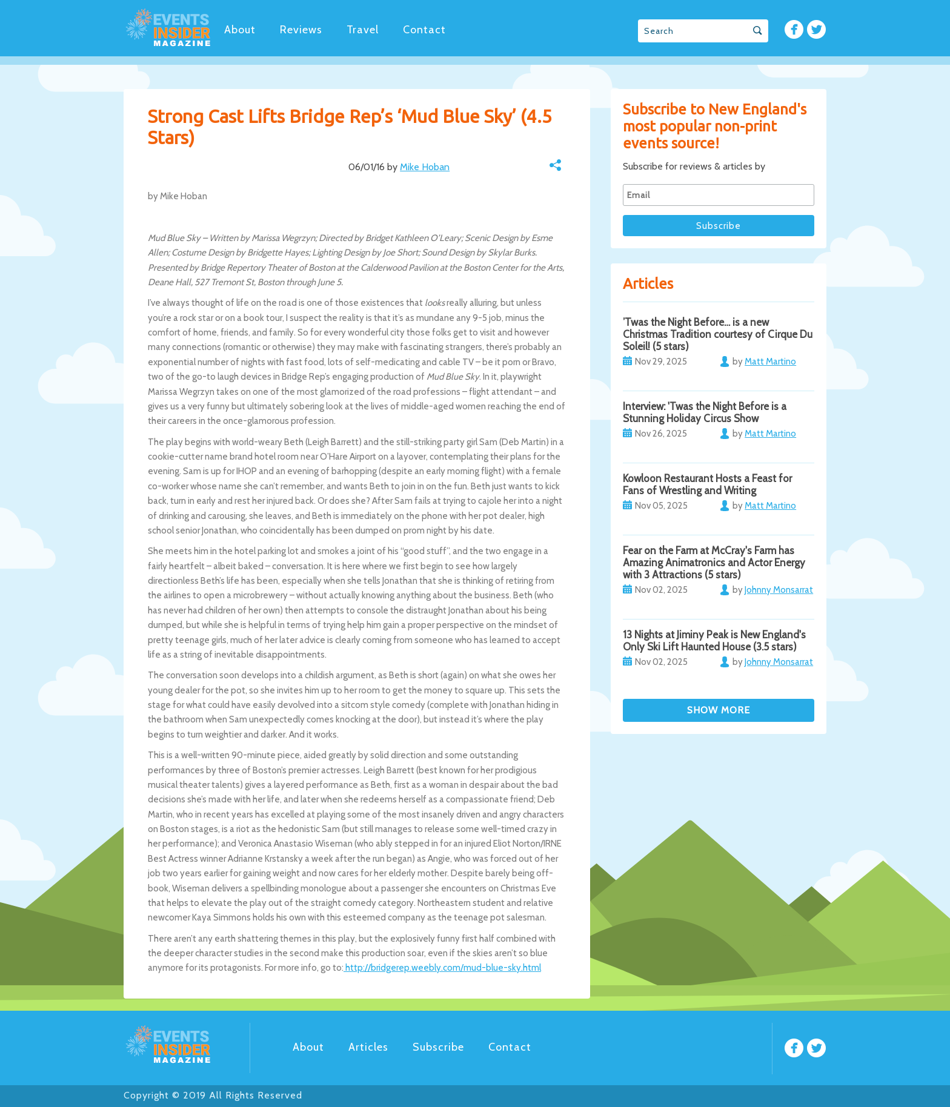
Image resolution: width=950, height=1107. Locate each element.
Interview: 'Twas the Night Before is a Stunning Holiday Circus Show (704, 412)
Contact (424, 29)
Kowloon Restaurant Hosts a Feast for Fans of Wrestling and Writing (707, 484)
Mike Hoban (425, 167)
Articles (368, 1047)
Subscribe (438, 1047)
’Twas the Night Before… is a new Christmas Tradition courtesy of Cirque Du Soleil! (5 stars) (717, 334)
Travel (363, 29)
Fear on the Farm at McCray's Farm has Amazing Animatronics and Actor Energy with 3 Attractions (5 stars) (714, 562)
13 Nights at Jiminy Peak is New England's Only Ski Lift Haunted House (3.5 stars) (714, 641)
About (240, 29)
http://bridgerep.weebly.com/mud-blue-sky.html (442, 967)
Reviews (301, 29)
